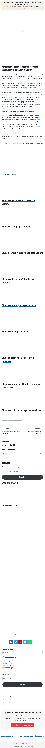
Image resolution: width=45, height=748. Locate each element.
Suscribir (22, 477)
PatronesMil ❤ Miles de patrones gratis (22, 746)
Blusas (5, 422)
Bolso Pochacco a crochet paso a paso (33, 430)
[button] (22, 31)
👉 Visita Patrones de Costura (22, 725)
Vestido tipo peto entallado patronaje (11, 430)
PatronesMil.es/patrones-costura (20, 6)
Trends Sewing (11, 174)
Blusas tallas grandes (15, 422)
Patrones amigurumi (22, 736)
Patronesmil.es (38, 143)
